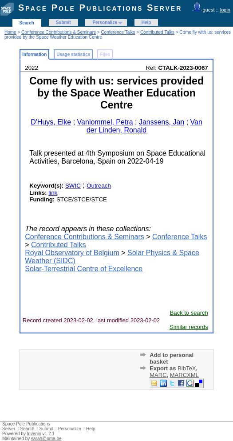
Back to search (189, 312)
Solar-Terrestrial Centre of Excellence (83, 269)
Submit (63, 22)
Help (146, 22)
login (225, 9)
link (52, 192)
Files (105, 54)
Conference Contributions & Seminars (58, 32)
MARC (158, 375)
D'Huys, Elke (51, 122)
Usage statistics (73, 54)
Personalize (104, 22)
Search (27, 22)
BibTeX (187, 368)
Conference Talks (118, 32)
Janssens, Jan (161, 122)
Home (10, 32)
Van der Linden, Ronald (144, 126)
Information (34, 54)
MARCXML (184, 375)
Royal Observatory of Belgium (72, 253)
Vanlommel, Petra (105, 122)
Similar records (189, 327)
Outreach (99, 185)
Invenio (34, 433)
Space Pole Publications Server (100, 7)
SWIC (73, 185)
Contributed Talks (157, 32)
